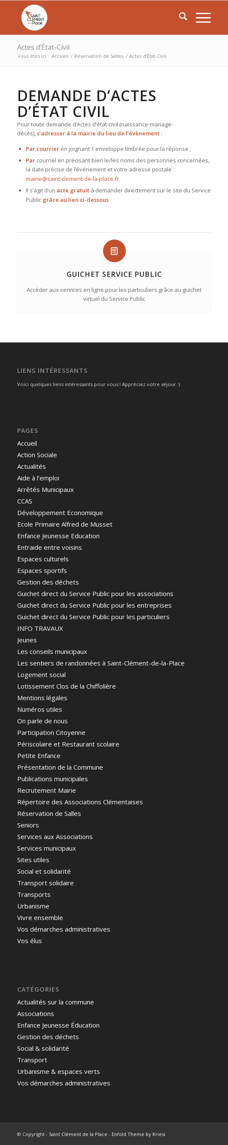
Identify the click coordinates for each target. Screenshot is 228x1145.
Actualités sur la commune (55, 1002)
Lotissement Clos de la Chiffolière (66, 686)
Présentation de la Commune (60, 767)
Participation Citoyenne (51, 732)
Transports (34, 894)
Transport (32, 1059)
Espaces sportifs (42, 570)
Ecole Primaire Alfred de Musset (64, 524)
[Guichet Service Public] (114, 251)
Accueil (27, 443)
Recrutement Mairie (46, 790)
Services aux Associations (55, 836)
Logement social (41, 674)
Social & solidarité (43, 1048)
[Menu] (199, 17)
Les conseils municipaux (52, 651)
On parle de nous (42, 720)
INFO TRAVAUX (40, 628)
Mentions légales (42, 697)
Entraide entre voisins (49, 547)
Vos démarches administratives (63, 929)
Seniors (28, 825)
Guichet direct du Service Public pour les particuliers (93, 616)
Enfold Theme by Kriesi (138, 1134)
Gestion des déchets (48, 582)
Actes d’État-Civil (43, 47)
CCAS (24, 501)
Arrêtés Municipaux (45, 489)
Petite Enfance (39, 755)
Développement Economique (60, 512)
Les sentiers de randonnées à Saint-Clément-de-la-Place (101, 663)
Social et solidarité (44, 871)
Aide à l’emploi (38, 478)
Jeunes (27, 639)
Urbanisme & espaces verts (58, 1071)
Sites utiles (33, 859)
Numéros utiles (39, 709)
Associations (35, 1013)
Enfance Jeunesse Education (58, 535)
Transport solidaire (45, 882)
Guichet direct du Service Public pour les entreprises (94, 605)
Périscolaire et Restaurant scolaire (68, 744)
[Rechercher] (178, 17)
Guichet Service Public (114, 274)
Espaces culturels (43, 559)
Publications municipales (52, 778)
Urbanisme (33, 906)
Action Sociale (37, 454)
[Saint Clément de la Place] (94, 17)
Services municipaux (46, 848)
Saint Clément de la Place (78, 1134)
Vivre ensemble (40, 917)
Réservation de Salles (49, 813)
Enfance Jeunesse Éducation (58, 1025)
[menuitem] (178, 17)
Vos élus (29, 940)
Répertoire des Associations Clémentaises (80, 801)
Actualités (31, 466)
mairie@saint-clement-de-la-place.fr (72, 179)
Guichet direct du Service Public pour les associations (95, 593)
